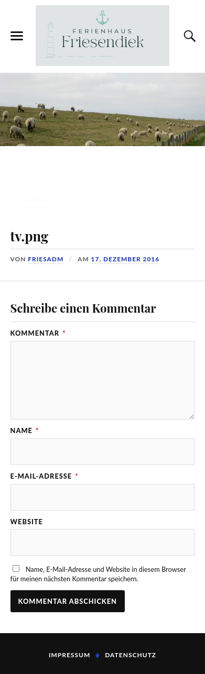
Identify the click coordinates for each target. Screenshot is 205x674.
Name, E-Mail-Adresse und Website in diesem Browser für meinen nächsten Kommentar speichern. (98, 574)
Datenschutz (130, 655)
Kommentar (38, 333)
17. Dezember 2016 (125, 259)
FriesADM (45, 259)
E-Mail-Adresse (44, 476)
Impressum (69, 655)
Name (24, 430)
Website (26, 521)
